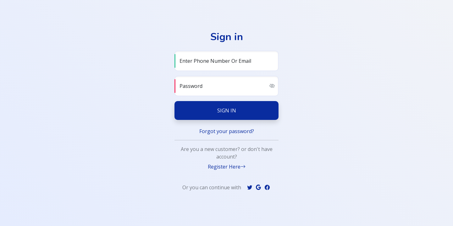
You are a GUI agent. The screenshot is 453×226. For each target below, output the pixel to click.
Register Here (227, 166)
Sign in (226, 110)
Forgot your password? (226, 131)
